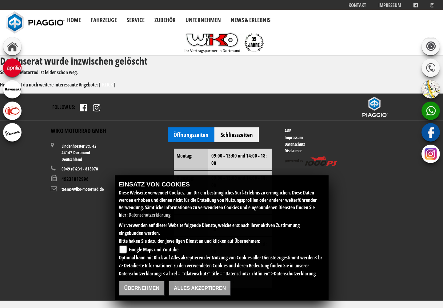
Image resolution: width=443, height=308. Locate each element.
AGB (288, 131)
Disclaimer (293, 151)
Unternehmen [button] (203, 20)
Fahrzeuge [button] (104, 20)
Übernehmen (141, 288)
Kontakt (357, 5)
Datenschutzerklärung (149, 214)
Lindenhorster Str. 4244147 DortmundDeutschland (79, 152)
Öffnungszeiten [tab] (191, 134)
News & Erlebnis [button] (250, 20)
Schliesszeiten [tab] (237, 134)
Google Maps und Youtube (153, 249)
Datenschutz (295, 144)
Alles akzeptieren (200, 288)
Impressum (389, 5)
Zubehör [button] (165, 20)
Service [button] (136, 20)
